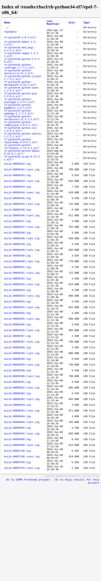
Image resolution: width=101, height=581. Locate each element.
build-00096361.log (17, 459)
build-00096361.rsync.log (21, 466)
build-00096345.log (17, 236)
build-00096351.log (17, 320)
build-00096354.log (17, 362)
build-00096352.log (17, 334)
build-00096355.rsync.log (21, 383)
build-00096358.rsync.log (21, 424)
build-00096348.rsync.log (21, 285)
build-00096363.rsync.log (21, 494)
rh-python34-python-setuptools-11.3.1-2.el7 (21, 139)
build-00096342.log (17, 194)
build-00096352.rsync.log (21, 341)
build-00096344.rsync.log (21, 229)
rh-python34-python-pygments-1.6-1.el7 (18, 125)
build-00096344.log (17, 222)
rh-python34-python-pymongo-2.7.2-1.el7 (18, 132)
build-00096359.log (17, 431)
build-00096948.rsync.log (21, 536)
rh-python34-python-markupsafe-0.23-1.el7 (19, 97)
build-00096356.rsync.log (21, 397)
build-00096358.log (17, 417)
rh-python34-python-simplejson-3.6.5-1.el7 (20, 145)
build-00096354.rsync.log (21, 369)
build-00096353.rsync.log (21, 355)
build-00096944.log (17, 501)
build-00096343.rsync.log (21, 215)
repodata (10, 34)
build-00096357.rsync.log (21, 410)
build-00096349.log (17, 292)
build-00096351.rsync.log (21, 327)
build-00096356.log (17, 390)
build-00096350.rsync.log (21, 313)
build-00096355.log (17, 376)
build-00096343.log (17, 208)
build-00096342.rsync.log (21, 201)
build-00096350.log (17, 306)
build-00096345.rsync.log (21, 243)
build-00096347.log (17, 264)
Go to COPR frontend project (28, 576)
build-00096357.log (17, 404)
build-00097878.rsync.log (21, 564)
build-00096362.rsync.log (21, 480)
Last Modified (53, 23)
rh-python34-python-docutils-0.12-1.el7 (18, 83)
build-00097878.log (17, 557)
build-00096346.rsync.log (21, 257)
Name (7, 23)
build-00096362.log (17, 473)
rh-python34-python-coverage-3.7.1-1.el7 (19, 76)
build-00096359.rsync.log (21, 438)
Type (87, 23)
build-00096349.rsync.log (21, 299)
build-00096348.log (17, 278)
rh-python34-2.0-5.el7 (19, 41)
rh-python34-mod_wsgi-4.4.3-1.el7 (19, 55)
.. (5, 29)
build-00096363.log (17, 487)
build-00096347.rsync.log (21, 271)
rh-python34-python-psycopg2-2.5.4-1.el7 (19, 118)
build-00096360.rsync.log (21, 452)
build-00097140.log (17, 543)
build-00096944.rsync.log (21, 508)
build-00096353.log (17, 348)
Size (72, 23)
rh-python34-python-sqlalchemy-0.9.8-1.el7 (20, 166)
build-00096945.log (17, 515)
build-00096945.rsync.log (21, 522)
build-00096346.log (17, 250)
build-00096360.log (17, 445)
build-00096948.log (17, 529)
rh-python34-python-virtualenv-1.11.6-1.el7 (21, 173)
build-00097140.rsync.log (21, 550)
